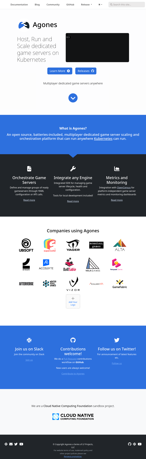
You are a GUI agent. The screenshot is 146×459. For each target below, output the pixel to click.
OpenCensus (124, 187)
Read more (29, 200)
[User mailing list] (11, 444)
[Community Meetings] (21, 444)
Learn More (60, 71)
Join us (29, 360)
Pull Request (70, 358)
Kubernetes (103, 138)
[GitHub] (129, 444)
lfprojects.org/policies (73, 456)
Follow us (117, 363)
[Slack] (6, 444)
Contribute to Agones (73, 373)
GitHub (70, 4)
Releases (86, 71)
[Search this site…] (127, 4)
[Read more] (73, 97)
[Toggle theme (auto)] (100, 4)
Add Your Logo (73, 301)
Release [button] (85, 4)
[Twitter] (16, 444)
